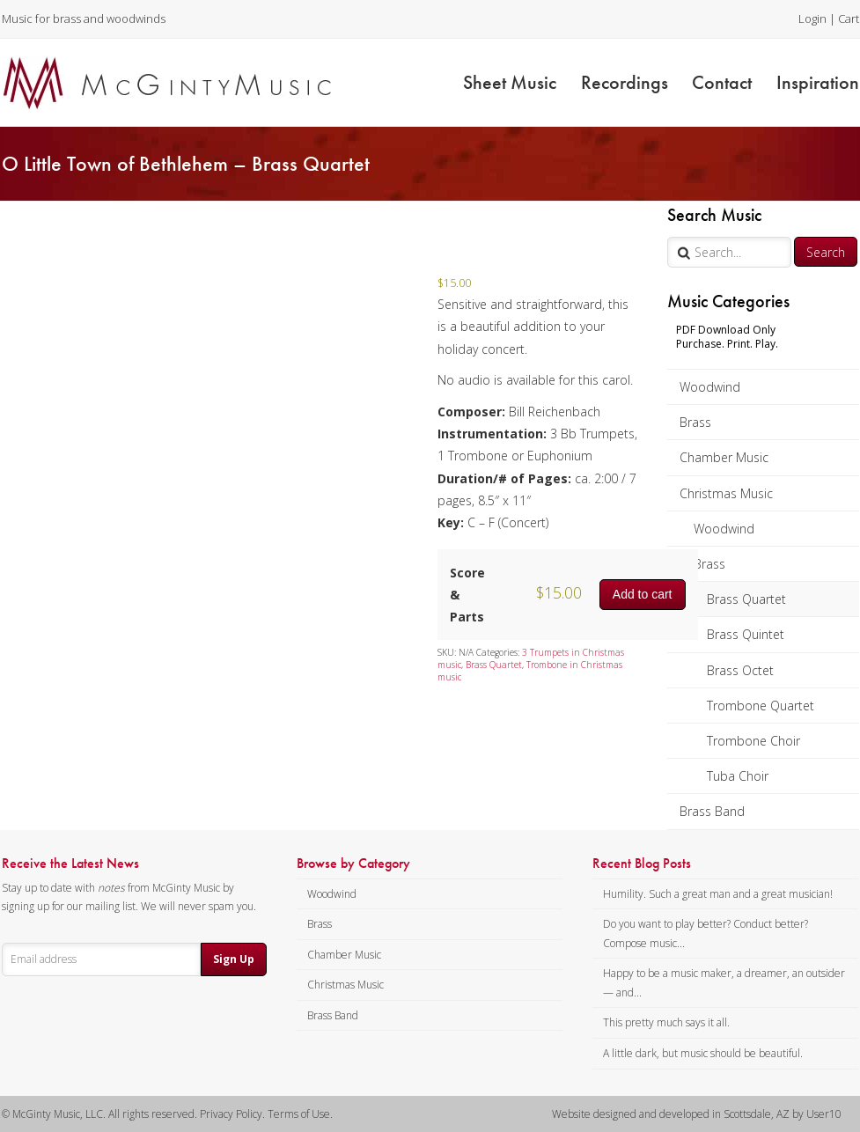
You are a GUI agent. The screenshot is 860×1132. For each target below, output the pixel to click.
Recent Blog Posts (641, 863)
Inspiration (817, 82)
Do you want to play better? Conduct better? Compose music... (705, 933)
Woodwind (710, 387)
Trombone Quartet (760, 705)
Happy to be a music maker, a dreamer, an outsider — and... (724, 983)
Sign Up (233, 959)
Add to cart (643, 594)
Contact (722, 82)
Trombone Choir (753, 740)
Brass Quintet (745, 634)
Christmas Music (726, 493)
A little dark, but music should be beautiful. (703, 1053)
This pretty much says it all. (666, 1022)
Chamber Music (724, 457)
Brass (695, 422)
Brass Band (712, 811)
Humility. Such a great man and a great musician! (718, 893)
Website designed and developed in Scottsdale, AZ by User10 (697, 1113)
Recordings (624, 82)
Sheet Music (509, 82)
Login (812, 18)
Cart (848, 18)
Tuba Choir (737, 776)
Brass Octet (740, 670)
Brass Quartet (746, 599)
